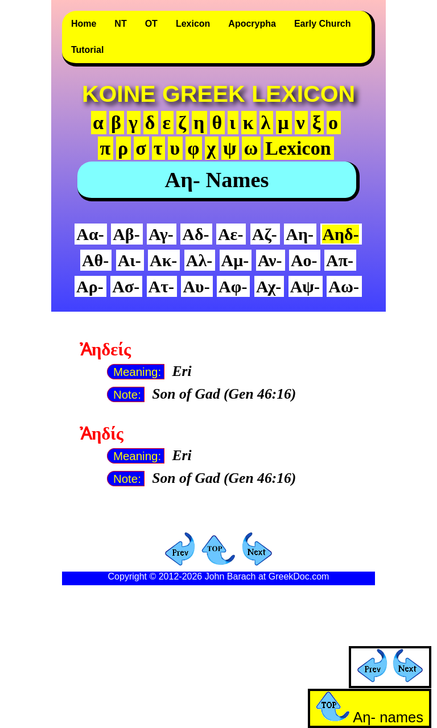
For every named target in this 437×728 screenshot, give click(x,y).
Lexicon (193, 23)
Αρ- (90, 286)
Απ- (339, 260)
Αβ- (126, 234)
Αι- (129, 260)
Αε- (230, 234)
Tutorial (87, 50)
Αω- (343, 286)
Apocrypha (252, 23)
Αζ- (264, 234)
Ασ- (125, 286)
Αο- (304, 260)
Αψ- (305, 286)
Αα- (90, 234)
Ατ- (161, 286)
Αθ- (95, 260)
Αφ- (232, 286)
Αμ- (235, 260)
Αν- (270, 260)
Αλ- (199, 260)
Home (83, 23)
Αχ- (268, 286)
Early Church (322, 23)
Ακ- (163, 260)
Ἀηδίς (101, 434)
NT (120, 23)
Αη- (300, 234)
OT (151, 23)
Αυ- (196, 286)
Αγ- (161, 234)
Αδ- (195, 234)
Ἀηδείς (105, 349)
